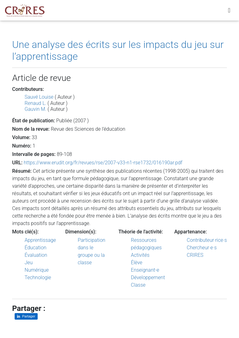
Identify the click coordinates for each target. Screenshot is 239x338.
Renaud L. (35, 103)
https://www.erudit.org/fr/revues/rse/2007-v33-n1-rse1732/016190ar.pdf (103, 163)
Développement (148, 277)
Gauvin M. (35, 109)
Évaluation (36, 255)
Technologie (38, 277)
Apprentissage (40, 240)
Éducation (35, 248)
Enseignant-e (145, 270)
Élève (137, 262)
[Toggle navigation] (229, 11)
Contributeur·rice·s (207, 240)
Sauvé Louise (39, 97)
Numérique (37, 270)
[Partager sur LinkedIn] (26, 316)
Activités (140, 255)
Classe (138, 285)
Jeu (29, 262)
